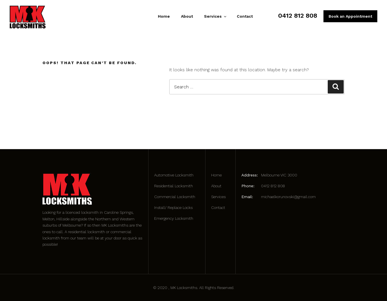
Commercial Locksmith (174, 197)
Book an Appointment (350, 16)
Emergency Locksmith (173, 218)
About (187, 16)
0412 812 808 (297, 15)
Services (215, 16)
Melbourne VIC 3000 (279, 175)
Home (164, 16)
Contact (245, 16)
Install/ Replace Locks (173, 208)
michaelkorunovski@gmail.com (288, 197)
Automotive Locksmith (174, 175)
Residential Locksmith (173, 186)
